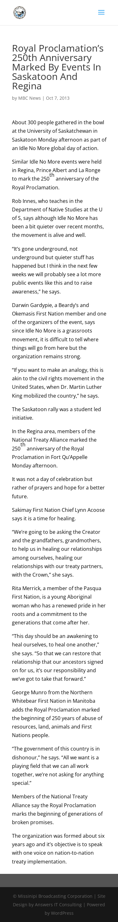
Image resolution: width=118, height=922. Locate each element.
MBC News (29, 98)
